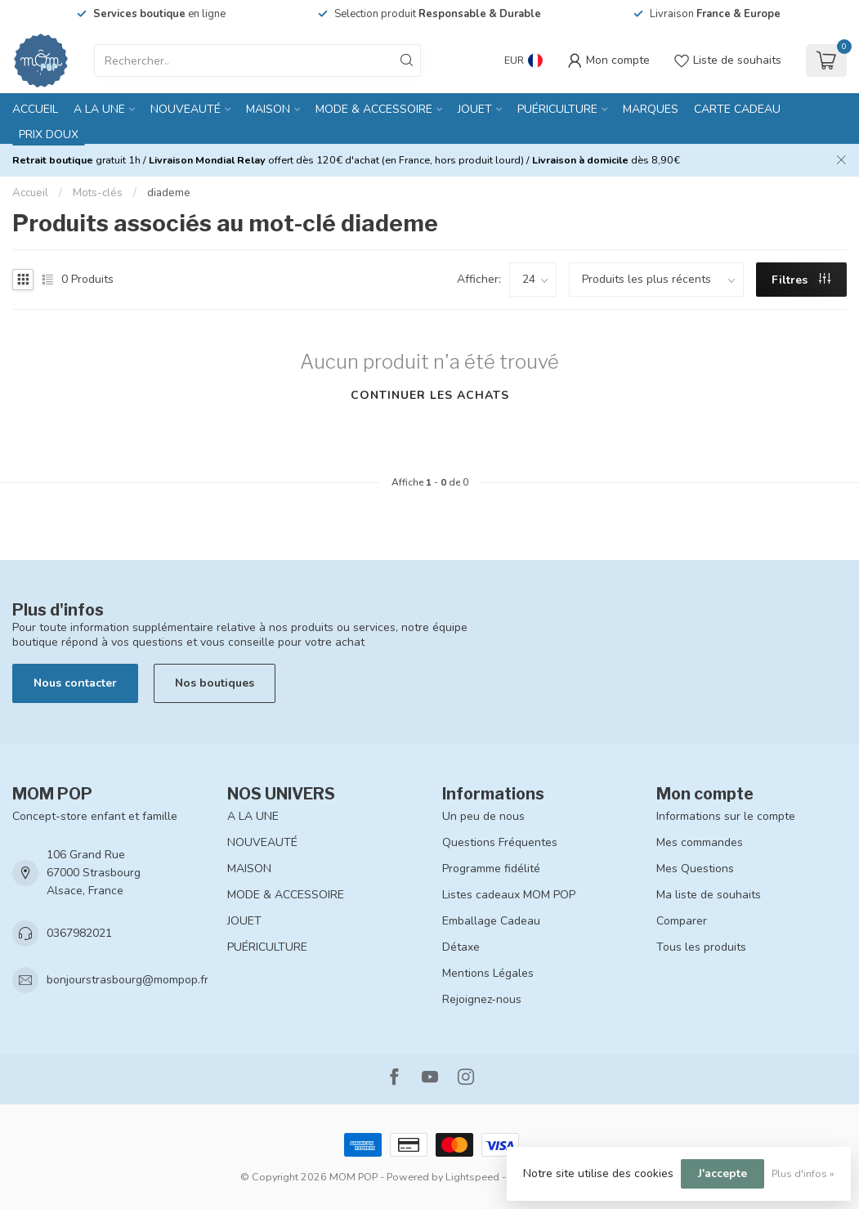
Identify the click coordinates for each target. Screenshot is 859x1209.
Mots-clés (98, 193)
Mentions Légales (488, 973)
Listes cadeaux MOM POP (508, 894)
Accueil (35, 109)
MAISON (268, 109)
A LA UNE (99, 109)
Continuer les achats (430, 395)
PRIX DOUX (48, 134)
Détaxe (461, 947)
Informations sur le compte (725, 816)
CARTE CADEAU (737, 109)
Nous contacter (75, 683)
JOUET (475, 109)
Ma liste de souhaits (708, 894)
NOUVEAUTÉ (185, 109)
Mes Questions (695, 868)
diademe (168, 193)
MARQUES (650, 109)
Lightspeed (472, 1177)
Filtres (801, 280)
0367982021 (79, 933)
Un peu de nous (483, 816)
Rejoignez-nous (481, 999)
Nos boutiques (214, 683)
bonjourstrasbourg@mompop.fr (127, 979)
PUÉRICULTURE (557, 109)
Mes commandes (699, 842)
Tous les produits (701, 947)
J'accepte (722, 1173)
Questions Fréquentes (499, 842)
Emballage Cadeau (491, 921)
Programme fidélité (491, 868)
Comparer (681, 921)
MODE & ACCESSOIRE (373, 109)
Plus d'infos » (803, 1173)
